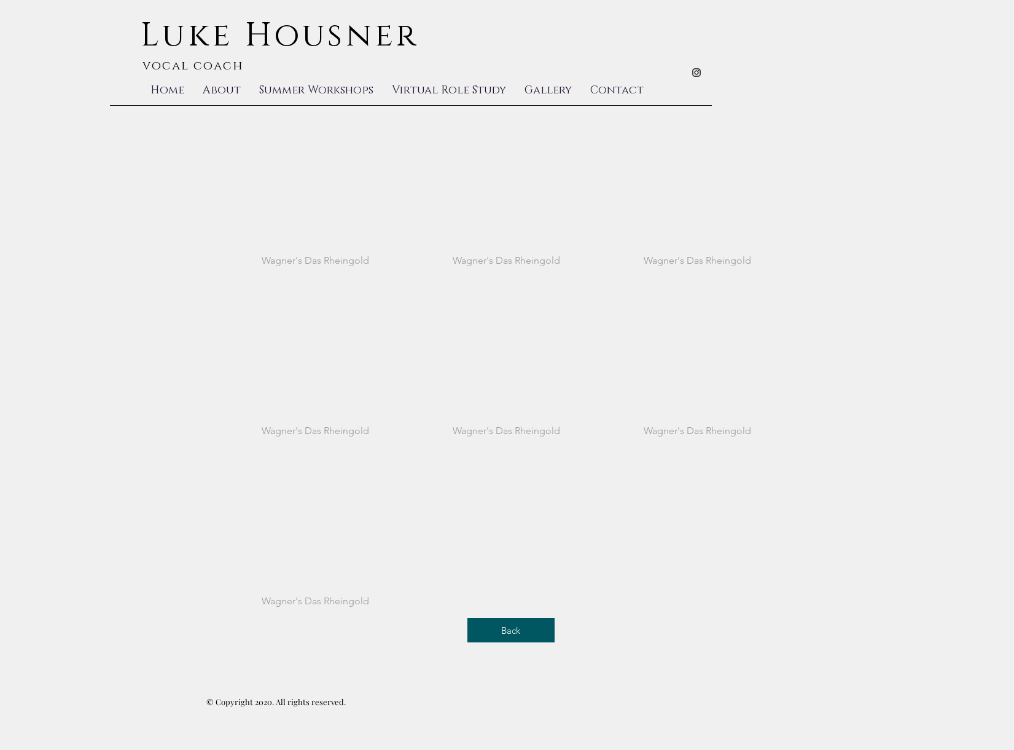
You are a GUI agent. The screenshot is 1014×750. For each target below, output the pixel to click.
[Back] (511, 630)
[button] (316, 201)
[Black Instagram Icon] (696, 72)
